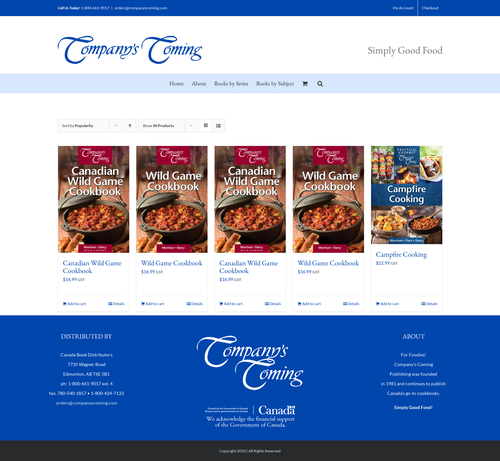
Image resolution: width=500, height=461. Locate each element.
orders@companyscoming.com (140, 7)
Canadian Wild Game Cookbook (92, 266)
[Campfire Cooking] (406, 195)
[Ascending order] (130, 125)
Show (158, 125)
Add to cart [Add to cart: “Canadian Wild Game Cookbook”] (76, 303)
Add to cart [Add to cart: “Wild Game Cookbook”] (155, 303)
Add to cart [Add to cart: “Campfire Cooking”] (389, 303)
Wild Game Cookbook (171, 263)
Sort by (77, 125)
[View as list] (218, 125)
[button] (320, 83)
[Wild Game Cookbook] (172, 199)
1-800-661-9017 (95, 7)
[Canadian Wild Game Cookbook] (93, 199)
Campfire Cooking (401, 254)
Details (118, 303)
